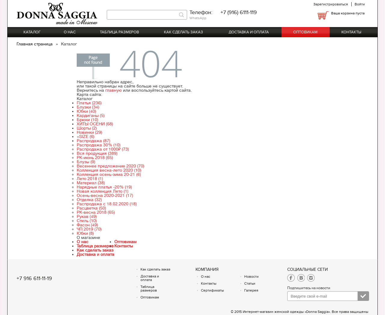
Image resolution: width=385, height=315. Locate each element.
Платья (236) (89, 102)
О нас (70, 32)
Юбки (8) (85, 233)
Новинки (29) (89, 132)
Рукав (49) (87, 216)
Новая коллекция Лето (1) (102, 191)
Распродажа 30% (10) (99, 144)
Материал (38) (91, 182)
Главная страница (35, 43)
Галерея (251, 290)
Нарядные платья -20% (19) (104, 187)
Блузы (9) (86, 161)
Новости (251, 276)
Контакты (351, 32)
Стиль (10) (87, 220)
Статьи (249, 283)
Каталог (32, 32)
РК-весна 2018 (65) (96, 212)
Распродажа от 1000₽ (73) (103, 149)
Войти (360, 4)
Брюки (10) (87, 119)
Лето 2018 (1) (90, 178)
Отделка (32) (89, 199)
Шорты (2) (87, 128)
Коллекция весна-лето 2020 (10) (109, 170)
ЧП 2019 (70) (89, 229)
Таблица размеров (119, 32)
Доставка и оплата (249, 32)
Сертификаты (212, 290)
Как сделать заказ (183, 32)
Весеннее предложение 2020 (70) (110, 166)
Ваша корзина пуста (348, 13)
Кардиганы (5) (91, 115)
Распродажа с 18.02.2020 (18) (107, 203)
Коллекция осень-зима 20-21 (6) (109, 174)
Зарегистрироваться (330, 4)
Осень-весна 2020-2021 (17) (105, 195)
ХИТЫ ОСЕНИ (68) (95, 123)
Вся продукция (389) (97, 153)
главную (113, 90)
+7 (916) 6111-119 (238, 12)
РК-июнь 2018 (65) (95, 157)
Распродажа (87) (93, 140)
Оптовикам (305, 32)
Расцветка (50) (91, 208)
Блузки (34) (88, 107)
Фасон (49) (87, 224)
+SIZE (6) (85, 136)
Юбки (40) (86, 111)
